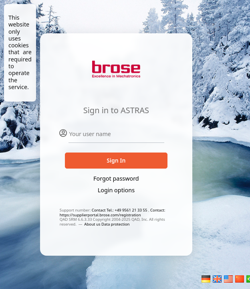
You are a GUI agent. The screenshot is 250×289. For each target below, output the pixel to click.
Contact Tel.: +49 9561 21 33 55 (119, 210)
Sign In (116, 160)
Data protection (115, 224)
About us (92, 224)
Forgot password (116, 178)
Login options (116, 190)
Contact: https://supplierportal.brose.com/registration (112, 213)
